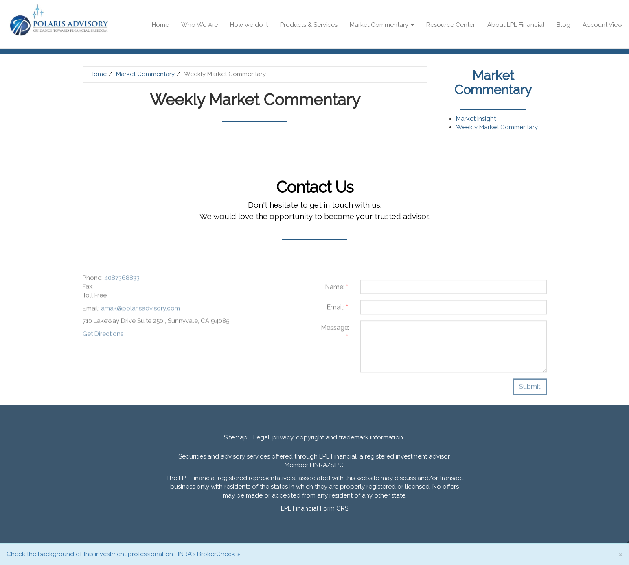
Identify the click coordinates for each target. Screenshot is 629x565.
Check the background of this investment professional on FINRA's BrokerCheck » (123, 554)
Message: (335, 334)
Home (160, 24)
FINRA (318, 465)
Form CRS (334, 508)
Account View (602, 24)
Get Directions (103, 336)
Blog (563, 24)
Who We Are (199, 24)
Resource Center (450, 24)
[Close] (620, 554)
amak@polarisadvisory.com (140, 310)
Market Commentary (379, 24)
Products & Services (309, 24)
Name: (336, 289)
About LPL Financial (515, 24)
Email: (337, 309)
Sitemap (236, 437)
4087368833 (122, 280)
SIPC (337, 465)
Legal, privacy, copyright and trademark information (328, 437)
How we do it (249, 24)
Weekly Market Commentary (497, 127)
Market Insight (476, 118)
